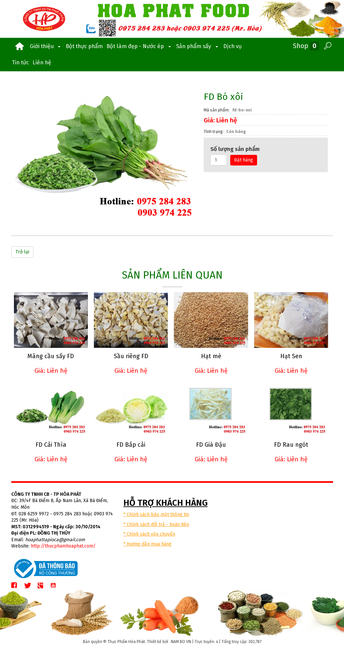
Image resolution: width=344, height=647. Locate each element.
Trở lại (22, 252)
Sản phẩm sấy (198, 46)
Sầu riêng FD (130, 355)
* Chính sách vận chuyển (149, 534)
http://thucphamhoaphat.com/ (63, 546)
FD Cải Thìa (50, 444)
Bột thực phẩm (84, 46)
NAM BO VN (181, 641)
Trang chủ (19, 46)
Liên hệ (42, 62)
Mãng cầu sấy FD (51, 355)
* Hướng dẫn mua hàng (147, 543)
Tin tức (20, 62)
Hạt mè (210, 355)
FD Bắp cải (130, 444)
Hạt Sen (290, 355)
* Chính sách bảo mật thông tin (156, 514)
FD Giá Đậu (210, 444)
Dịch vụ (232, 46)
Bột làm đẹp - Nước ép (139, 46)
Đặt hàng (243, 160)
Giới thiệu (46, 46)
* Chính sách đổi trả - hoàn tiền (156, 524)
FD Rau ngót (290, 444)
